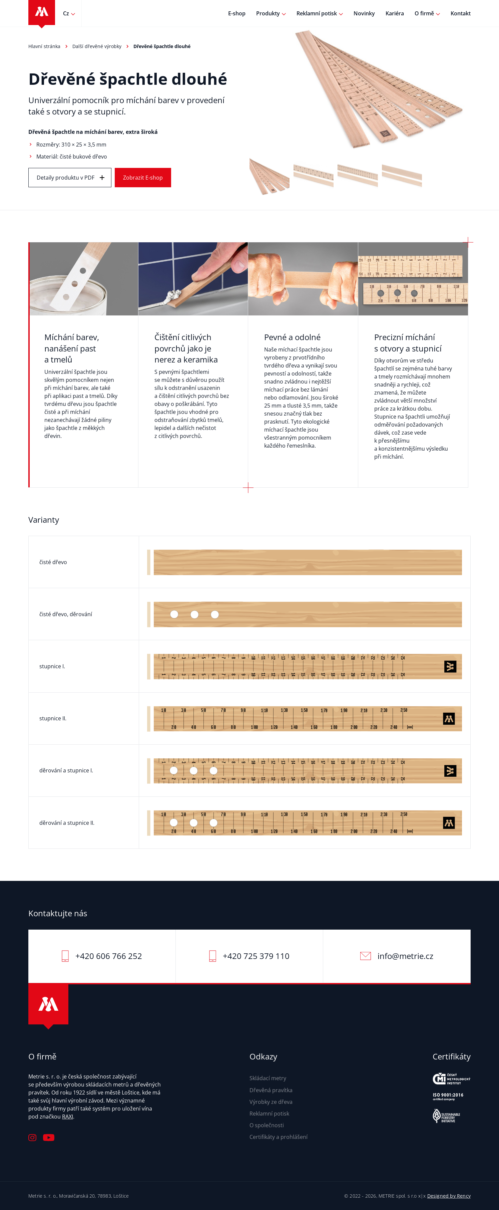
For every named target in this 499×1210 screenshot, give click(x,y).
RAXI (67, 1116)
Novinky (364, 13)
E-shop (236, 13)
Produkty (268, 13)
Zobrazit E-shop (143, 177)
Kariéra (395, 13)
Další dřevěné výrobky (96, 46)
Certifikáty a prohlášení (279, 1137)
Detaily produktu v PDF (65, 177)
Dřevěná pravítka (271, 1090)
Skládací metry (268, 1078)
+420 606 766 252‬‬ (108, 955)
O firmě (424, 13)
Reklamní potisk (317, 13)
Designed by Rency (449, 1196)
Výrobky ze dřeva (271, 1102)
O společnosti (267, 1125)
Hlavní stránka (44, 46)
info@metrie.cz (405, 955)
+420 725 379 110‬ (256, 955)
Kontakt (461, 13)
